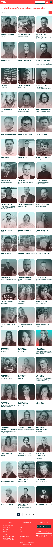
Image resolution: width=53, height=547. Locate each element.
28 (29, 514)
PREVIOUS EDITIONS (25, 536)
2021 (21, 533)
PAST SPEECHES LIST (8, 527)
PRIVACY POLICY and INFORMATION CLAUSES (8, 539)
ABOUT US (5, 529)
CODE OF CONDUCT (7, 533)
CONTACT (5, 534)
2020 (21, 534)
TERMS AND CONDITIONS (9, 536)
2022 (21, 531)
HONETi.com (28, 544)
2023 (21, 529)
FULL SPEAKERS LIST (8, 525)
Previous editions (26, 522)
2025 (21, 525)
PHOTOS (5, 531)
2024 (21, 527)
